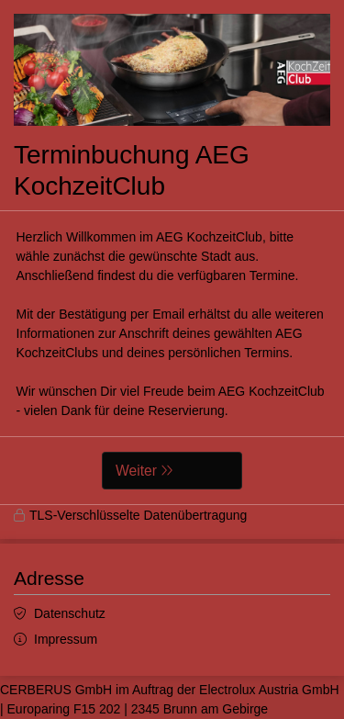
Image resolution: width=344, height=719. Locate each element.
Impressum (65, 639)
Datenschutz (69, 613)
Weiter (136, 470)
